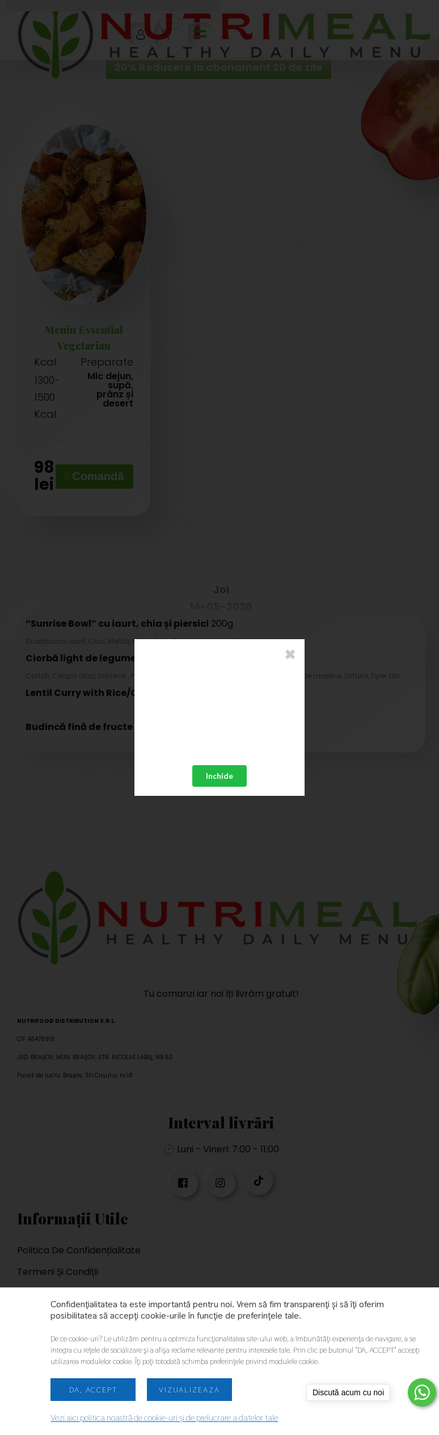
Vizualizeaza (189, 1389)
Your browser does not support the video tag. (219, 713)
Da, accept (93, 1389)
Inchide (219, 776)
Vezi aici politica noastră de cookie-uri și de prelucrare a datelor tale (164, 1418)
